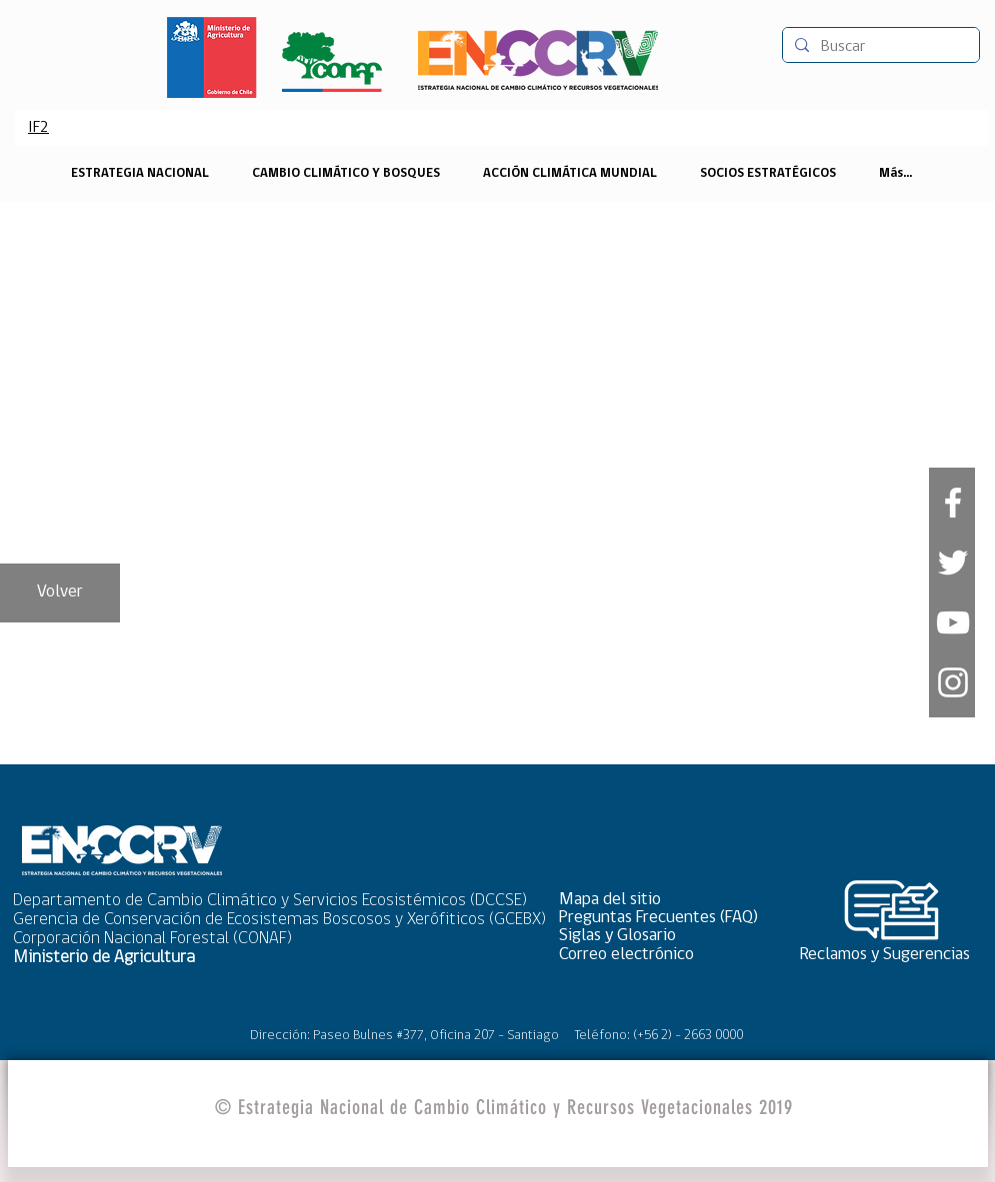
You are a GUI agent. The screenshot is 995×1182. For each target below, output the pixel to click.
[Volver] (60, 593)
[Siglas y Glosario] (665, 935)
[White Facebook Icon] (953, 503)
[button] (665, 899)
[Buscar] (879, 47)
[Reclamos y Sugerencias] (892, 954)
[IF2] (39, 128)
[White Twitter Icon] (953, 563)
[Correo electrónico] (665, 954)
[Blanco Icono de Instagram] (953, 682)
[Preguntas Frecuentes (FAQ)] (665, 917)
